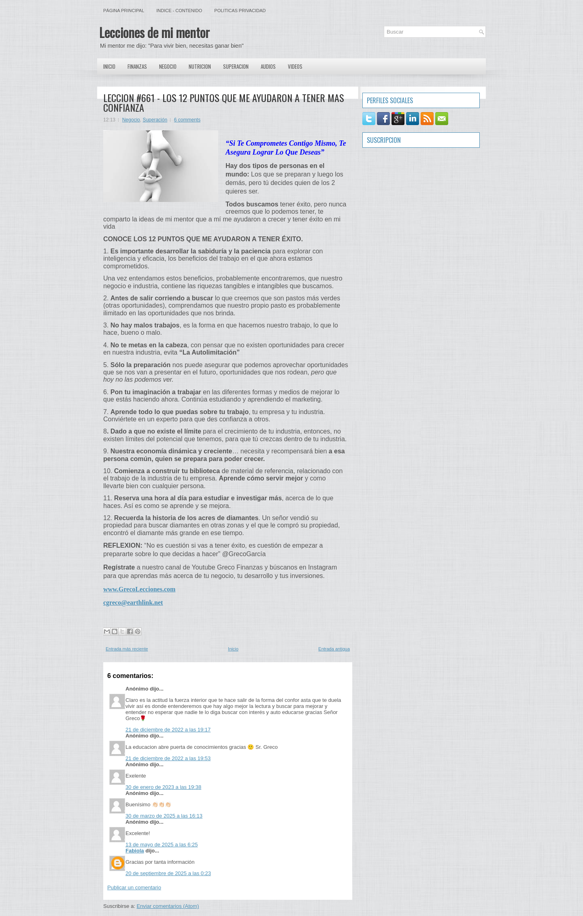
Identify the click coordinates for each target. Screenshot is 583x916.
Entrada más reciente (127, 648)
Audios (268, 66)
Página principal (123, 10)
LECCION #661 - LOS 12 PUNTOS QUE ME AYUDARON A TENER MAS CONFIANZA (223, 102)
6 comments (187, 120)
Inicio (109, 66)
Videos (295, 66)
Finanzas (137, 66)
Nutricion (200, 66)
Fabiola (135, 851)
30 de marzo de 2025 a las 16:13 (164, 816)
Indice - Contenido (179, 10)
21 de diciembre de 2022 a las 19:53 (168, 758)
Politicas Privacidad (240, 10)
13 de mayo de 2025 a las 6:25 (162, 845)
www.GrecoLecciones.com (139, 589)
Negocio (168, 66)
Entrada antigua (334, 648)
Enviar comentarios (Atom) (167, 906)
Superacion (236, 66)
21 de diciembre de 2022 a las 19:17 (168, 730)
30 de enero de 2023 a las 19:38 (163, 787)
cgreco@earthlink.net (133, 602)
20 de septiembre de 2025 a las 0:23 (168, 873)
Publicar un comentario (134, 887)
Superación (155, 120)
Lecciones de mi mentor (154, 32)
